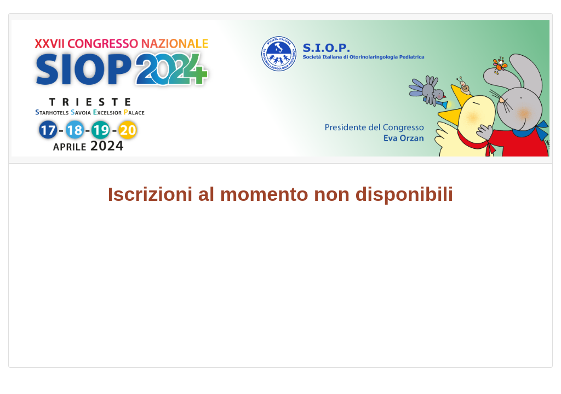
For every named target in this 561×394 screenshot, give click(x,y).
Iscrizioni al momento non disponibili (281, 194)
